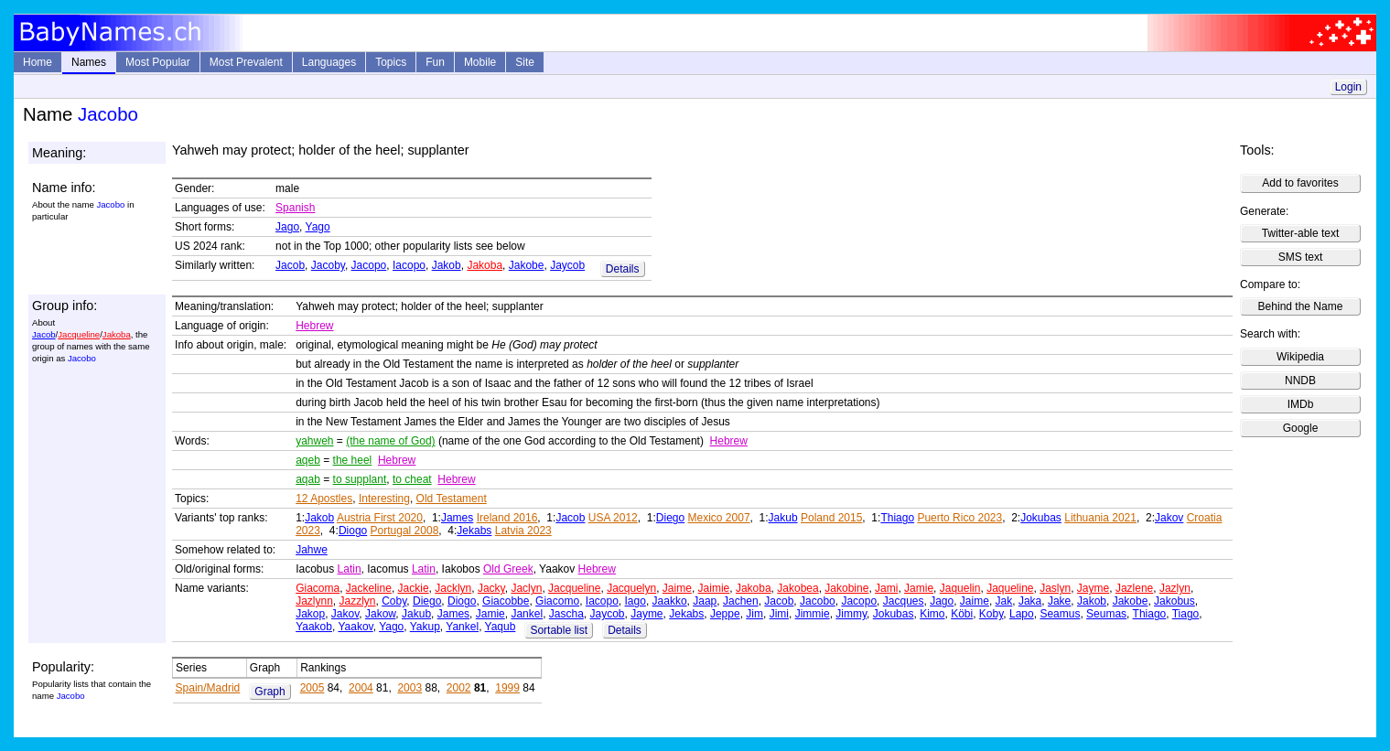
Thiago (897, 517)
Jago (287, 226)
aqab (308, 479)
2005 (312, 687)
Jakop (310, 613)
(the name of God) (390, 441)
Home (37, 62)
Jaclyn (526, 588)
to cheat (412, 479)
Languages (329, 62)
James (457, 517)
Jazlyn (1175, 588)
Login (1348, 86)
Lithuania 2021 (1100, 517)
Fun (435, 62)
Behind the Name (1300, 306)
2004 (361, 687)
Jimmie (812, 613)
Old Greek (508, 569)
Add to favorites (1300, 183)
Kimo (932, 613)
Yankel (462, 626)
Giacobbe (505, 601)
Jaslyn (1055, 588)
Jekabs (474, 530)
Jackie (413, 588)
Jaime (677, 588)
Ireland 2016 (507, 517)
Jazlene (1134, 588)
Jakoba (484, 265)
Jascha (566, 613)
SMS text (1300, 257)
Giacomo (557, 601)
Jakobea (797, 588)
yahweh (314, 441)
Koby (991, 613)
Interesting (384, 498)
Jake (1059, 601)
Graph (269, 691)
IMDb (1301, 404)
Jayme (1093, 588)
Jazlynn (314, 601)
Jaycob (567, 265)
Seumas (1106, 613)
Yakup (425, 626)
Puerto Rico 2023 (959, 517)
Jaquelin (960, 588)
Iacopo (409, 265)
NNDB (1300, 380)
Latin (349, 569)
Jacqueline (79, 334)
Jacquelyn (631, 588)
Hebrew (314, 325)
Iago (635, 601)
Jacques (903, 601)
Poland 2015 (831, 517)
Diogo (353, 530)
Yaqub (500, 626)
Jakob (446, 265)
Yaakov (355, 626)
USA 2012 (613, 517)
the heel (352, 460)
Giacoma (317, 588)
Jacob (290, 265)
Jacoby (328, 265)
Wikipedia (1300, 356)
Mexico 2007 (719, 517)
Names (88, 62)
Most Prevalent (246, 62)
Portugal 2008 (405, 530)
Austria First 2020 (380, 517)
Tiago (1186, 613)
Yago (318, 226)
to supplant (360, 479)
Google (1301, 428)
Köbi (962, 613)
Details (623, 269)
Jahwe (312, 549)
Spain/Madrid (208, 687)
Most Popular (157, 62)
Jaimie (714, 588)
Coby (394, 601)
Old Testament (451, 498)
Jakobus (1174, 601)
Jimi (779, 613)
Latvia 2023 (523, 530)
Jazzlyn (357, 601)
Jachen (741, 601)
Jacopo (369, 265)
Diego (670, 517)
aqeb (308, 460)
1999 (507, 687)
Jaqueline (1009, 588)
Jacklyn (453, 588)
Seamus (1060, 613)
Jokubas (1040, 517)
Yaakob (314, 626)
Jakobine (846, 588)
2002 (459, 687)
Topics (390, 62)
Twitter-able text (1301, 233)
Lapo (1021, 613)
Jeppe (725, 613)
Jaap (705, 601)
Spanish (295, 207)
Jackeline (369, 588)
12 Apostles (324, 498)
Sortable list (558, 630)
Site (524, 62)
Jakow (380, 613)
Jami (886, 588)
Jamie (918, 588)
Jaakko (669, 601)
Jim (754, 613)
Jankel (527, 613)
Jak (1004, 601)
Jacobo (817, 601)
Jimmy (851, 613)
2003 (409, 687)
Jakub (783, 517)
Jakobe (526, 265)
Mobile (480, 62)
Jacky (491, 588)
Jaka (1029, 601)
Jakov (1169, 517)
